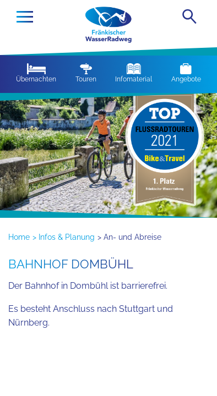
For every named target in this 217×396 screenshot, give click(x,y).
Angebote (186, 73)
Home (19, 237)
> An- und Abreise (129, 237)
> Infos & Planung (63, 237)
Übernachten (36, 73)
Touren (85, 73)
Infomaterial (133, 73)
